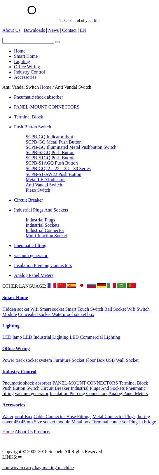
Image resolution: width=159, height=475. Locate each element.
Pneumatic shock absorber (38, 97)
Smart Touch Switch (84, 309)
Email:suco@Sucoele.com (27, 441)
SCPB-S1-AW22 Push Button (53, 174)
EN (83, 30)
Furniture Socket (68, 360)
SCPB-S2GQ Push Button (50, 152)
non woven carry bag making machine (38, 467)
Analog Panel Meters (33, 275)
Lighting (11, 325)
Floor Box (94, 360)
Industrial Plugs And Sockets (41, 209)
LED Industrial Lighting (46, 337)
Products (42, 431)
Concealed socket (35, 314)
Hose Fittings (78, 416)
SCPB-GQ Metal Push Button (54, 141)
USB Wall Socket (122, 360)
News (53, 30)
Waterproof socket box (73, 314)
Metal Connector (108, 416)
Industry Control (19, 371)
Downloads (34, 30)
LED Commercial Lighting (95, 337)
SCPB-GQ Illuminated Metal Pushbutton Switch (71, 147)
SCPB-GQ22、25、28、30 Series (58, 168)
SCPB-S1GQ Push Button (50, 157)
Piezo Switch (38, 190)
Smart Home (15, 297)
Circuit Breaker (28, 200)
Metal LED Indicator (45, 179)
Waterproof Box (17, 416)
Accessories (13, 404)
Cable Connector (50, 416)
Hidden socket (16, 309)
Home (45, 87)
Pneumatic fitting (30, 245)
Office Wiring (16, 348)
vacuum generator (31, 255)
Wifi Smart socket (47, 309)
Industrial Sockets (42, 225)
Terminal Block (28, 116)
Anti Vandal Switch (44, 184)
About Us (11, 30)
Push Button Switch (32, 126)
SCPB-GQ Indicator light (49, 136)
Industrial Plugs (40, 219)
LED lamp (12, 337)
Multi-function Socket (46, 235)
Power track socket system (27, 360)
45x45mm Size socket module (42, 421)
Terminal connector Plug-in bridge (124, 421)
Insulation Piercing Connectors (43, 265)
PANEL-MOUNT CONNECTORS (46, 106)
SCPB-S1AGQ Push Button (52, 162)
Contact (69, 30)
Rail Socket (115, 309)
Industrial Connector (45, 230)
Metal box (80, 421)
